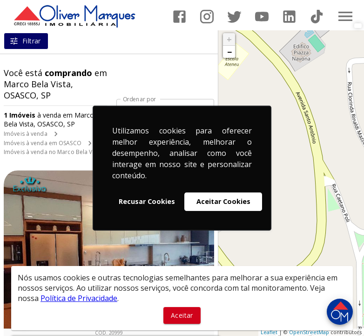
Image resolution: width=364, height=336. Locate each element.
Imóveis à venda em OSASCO (42, 143)
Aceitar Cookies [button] (223, 201)
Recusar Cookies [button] (147, 201)
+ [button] (229, 39)
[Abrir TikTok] (317, 16)
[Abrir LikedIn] (289, 16)
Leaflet (269, 332)
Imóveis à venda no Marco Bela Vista (53, 152)
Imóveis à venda (25, 134)
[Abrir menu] (345, 16)
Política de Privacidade (78, 298)
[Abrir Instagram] (207, 16)
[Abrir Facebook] (179, 16)
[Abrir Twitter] (234, 16)
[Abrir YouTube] (262, 16)
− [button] (229, 51)
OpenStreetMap (309, 332)
